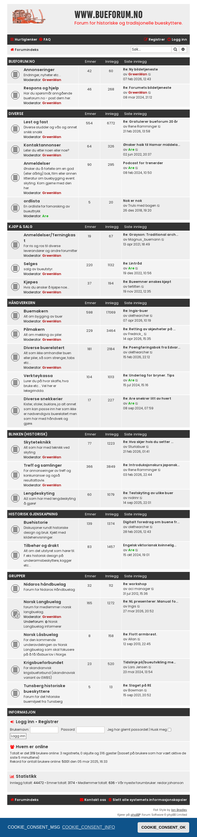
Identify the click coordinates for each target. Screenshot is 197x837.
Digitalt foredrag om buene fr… (151, 522)
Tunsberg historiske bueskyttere (44, 688)
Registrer (48, 722)
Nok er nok (132, 200)
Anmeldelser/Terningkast (50, 237)
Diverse (16, 113)
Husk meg (161, 729)
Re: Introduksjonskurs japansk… (151, 465)
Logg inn (25, 722)
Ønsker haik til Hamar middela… (151, 144)
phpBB (135, 815)
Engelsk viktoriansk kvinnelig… (149, 545)
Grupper (17, 576)
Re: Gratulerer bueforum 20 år (150, 121)
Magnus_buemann (144, 239)
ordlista (32, 201)
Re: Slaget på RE (137, 685)
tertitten (134, 286)
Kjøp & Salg (21, 226)
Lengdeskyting (39, 493)
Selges (31, 263)
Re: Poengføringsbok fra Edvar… (151, 347)
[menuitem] (45, 39)
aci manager (139, 588)
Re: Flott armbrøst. (140, 634)
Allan (132, 639)
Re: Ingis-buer (135, 310)
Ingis (132, 606)
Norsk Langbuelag (42, 601)
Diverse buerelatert (44, 347)
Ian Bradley (179, 810)
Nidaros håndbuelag (45, 584)
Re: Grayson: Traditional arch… (150, 234)
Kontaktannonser (42, 145)
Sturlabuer (136, 446)
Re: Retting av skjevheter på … (149, 329)
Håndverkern (22, 302)
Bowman (135, 690)
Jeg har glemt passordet (127, 729)
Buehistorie (36, 522)
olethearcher (138, 315)
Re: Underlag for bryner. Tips (148, 375)
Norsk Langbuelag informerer (42, 624)
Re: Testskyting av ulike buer (148, 493)
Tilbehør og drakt (41, 545)
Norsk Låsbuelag (41, 634)
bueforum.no (22, 61)
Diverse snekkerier (43, 399)
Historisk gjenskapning (33, 514)
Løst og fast (36, 122)
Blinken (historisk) (28, 434)
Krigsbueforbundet (43, 662)
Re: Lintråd (132, 263)
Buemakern (36, 311)
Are (131, 149)
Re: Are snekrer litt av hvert (147, 398)
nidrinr (133, 497)
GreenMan (51, 80)
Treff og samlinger (43, 465)
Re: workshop (135, 584)
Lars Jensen (138, 667)
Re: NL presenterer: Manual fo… (150, 601)
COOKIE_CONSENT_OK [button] (163, 827)
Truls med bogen (142, 205)
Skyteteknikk (37, 442)
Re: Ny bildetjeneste (140, 69)
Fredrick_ (135, 334)
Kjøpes (31, 282)
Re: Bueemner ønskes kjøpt (147, 281)
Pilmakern (34, 329)
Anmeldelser (37, 163)
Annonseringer (39, 69)
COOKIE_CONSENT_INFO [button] (88, 827)
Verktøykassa (38, 375)
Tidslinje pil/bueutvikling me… (149, 662)
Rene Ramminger (142, 126)
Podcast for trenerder (143, 163)
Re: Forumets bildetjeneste (147, 87)
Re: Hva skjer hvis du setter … (148, 441)
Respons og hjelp (41, 88)
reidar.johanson (170, 783)
